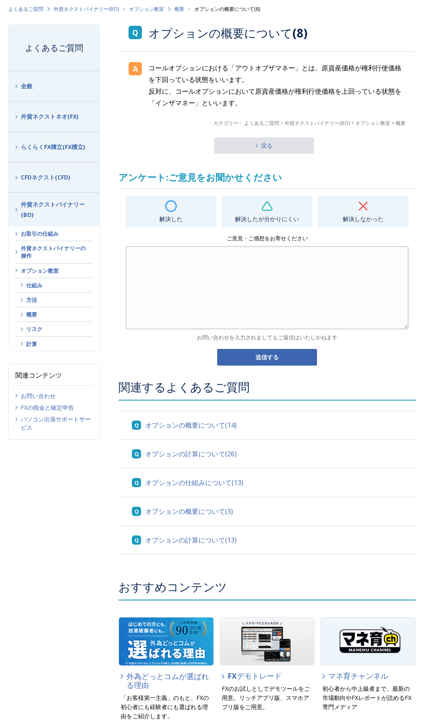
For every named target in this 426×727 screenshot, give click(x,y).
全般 (26, 86)
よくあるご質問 (25, 8)
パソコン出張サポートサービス (56, 423)
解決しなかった (363, 219)
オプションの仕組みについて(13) (194, 482)
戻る (266, 145)
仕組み (34, 285)
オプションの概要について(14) (191, 425)
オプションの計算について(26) (191, 453)
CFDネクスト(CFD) (45, 177)
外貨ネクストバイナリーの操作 (53, 251)
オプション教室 (146, 8)
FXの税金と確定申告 (47, 407)
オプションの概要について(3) (189, 511)
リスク (34, 329)
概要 (179, 8)
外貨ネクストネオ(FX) (50, 116)
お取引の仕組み (40, 233)
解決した (171, 219)
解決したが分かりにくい (267, 219)
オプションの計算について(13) (191, 540)
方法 (31, 300)
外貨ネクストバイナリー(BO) (86, 8)
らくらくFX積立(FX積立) (53, 147)
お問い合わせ (38, 396)
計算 (31, 344)
